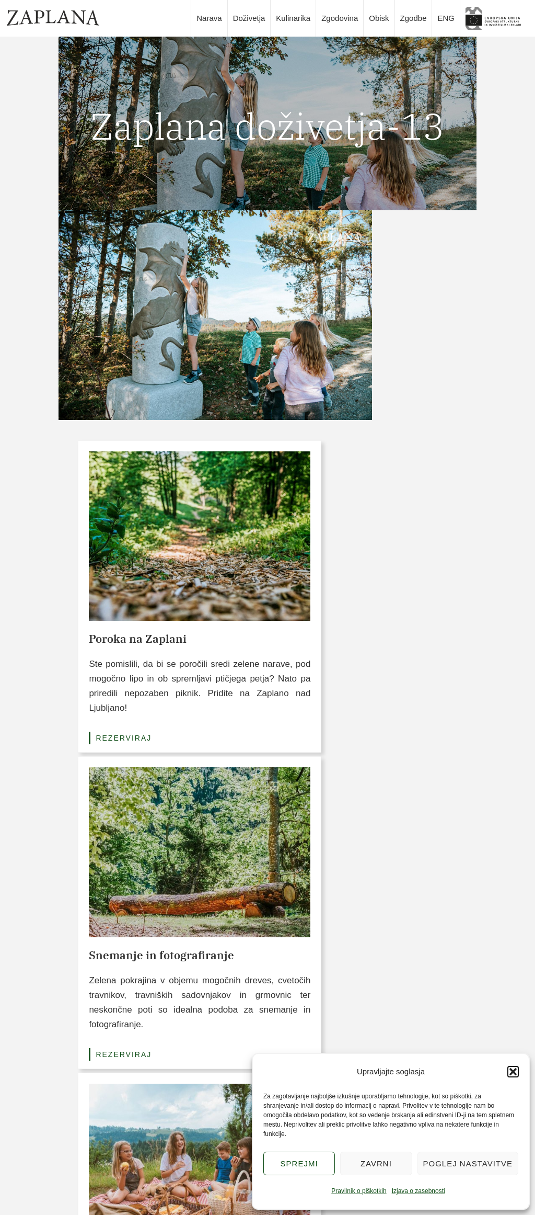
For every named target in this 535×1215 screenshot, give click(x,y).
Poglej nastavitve (468, 1163)
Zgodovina (339, 18)
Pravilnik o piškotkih (358, 1191)
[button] (513, 1071)
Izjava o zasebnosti (418, 1191)
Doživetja (249, 18)
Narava (209, 18)
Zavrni (376, 1163)
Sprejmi (299, 1163)
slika (497, 18)
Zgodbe (413, 18)
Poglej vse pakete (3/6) (267, 779)
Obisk (379, 18)
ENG (446, 18)
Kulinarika (293, 18)
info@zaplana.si (85, 1159)
